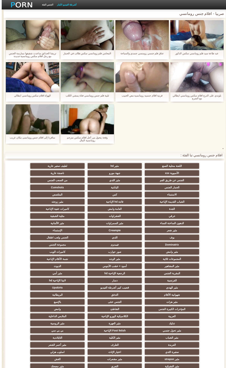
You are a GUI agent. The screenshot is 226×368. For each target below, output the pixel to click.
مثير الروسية (76, 258)
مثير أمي (113, 230)
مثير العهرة (113, 258)
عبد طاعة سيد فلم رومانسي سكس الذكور (195, 53)
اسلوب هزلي (187, 280)
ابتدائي (48, 363)
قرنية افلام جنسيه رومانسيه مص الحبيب (140, 95)
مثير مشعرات (113, 280)
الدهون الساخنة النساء (39, 194)
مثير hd (150, 165)
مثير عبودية (113, 316)
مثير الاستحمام (76, 309)
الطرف (150, 273)
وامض (113, 251)
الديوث (39, 223)
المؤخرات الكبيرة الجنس (186, 251)
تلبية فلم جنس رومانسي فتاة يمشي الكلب (85, 95)
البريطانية (150, 244)
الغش (76, 280)
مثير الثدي (113, 173)
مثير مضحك (149, 287)
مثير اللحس (113, 330)
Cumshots (149, 180)
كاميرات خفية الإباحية (186, 194)
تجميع (113, 294)
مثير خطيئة (113, 287)
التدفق (186, 244)
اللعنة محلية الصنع (186, 165)
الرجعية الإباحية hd (150, 230)
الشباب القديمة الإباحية (186, 187)
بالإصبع (39, 244)
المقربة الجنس (187, 230)
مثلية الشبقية (76, 194)
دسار (39, 230)
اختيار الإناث (39, 273)
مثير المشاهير (113, 223)
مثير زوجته (113, 187)
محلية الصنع (113, 323)
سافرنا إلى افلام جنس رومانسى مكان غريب (30, 137)
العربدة (186, 273)
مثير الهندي (150, 237)
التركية (149, 316)
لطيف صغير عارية (113, 165)
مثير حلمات (39, 287)
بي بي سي (150, 266)
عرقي (149, 194)
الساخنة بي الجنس (39, 294)
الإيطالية (186, 309)
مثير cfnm (39, 316)
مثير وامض (150, 216)
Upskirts (76, 237)
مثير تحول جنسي (39, 258)
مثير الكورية (149, 309)
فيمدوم (39, 208)
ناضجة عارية (186, 173)
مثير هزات (113, 244)
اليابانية (186, 180)
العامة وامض (39, 187)
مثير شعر (113, 201)
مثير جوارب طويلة (113, 309)
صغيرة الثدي (76, 273)
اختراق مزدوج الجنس (150, 294)
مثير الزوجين (150, 301)
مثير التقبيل (76, 294)
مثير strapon (149, 280)
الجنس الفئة (46, 4)
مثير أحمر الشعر (113, 273)
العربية (76, 251)
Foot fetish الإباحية (187, 266)
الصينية (76, 301)
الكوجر (39, 301)
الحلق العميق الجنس (113, 301)
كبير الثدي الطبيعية (76, 330)
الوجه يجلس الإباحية (187, 323)
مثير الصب (187, 301)
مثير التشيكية (39, 280)
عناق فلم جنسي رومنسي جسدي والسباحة (140, 53)
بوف (186, 208)
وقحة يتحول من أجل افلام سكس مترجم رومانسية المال (85, 139)
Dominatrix (76, 208)
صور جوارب (113, 216)
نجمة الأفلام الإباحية (150, 223)
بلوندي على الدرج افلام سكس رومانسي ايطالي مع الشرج (195, 97)
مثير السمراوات (186, 201)
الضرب (186, 294)
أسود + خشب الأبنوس (76, 223)
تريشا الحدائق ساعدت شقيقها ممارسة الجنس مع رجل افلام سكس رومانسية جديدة (31, 55)
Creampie (76, 201)
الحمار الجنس (39, 173)
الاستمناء (113, 180)
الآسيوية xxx (76, 165)
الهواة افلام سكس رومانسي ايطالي (30, 95)
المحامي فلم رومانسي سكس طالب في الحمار (85, 53)
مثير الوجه (186, 223)
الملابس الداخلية (187, 258)
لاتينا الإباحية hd (186, 237)
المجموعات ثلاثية (39, 216)
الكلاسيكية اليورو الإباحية (39, 251)
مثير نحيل (76, 287)
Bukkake (39, 330)
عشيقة (76, 316)
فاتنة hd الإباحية (150, 187)
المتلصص (39, 180)
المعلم (76, 323)
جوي (39, 309)
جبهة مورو (39, 165)
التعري (186, 287)
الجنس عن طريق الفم (150, 173)
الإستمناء (39, 201)
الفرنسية (76, 230)
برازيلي (39, 323)
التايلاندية (39, 266)
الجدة (76, 187)
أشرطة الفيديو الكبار (65, 4)
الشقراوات (113, 194)
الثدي (150, 208)
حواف (149, 330)
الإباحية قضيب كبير (186, 330)
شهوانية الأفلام (39, 237)
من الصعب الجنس (76, 173)
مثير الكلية (76, 266)
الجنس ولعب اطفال (113, 208)
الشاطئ (149, 251)
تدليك (150, 258)
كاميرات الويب (76, 216)
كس (76, 180)
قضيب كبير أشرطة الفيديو (113, 237)
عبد (186, 316)
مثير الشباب (113, 266)
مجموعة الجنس (186, 216)
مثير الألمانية (150, 201)
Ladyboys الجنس (150, 323)
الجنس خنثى (76, 244)
